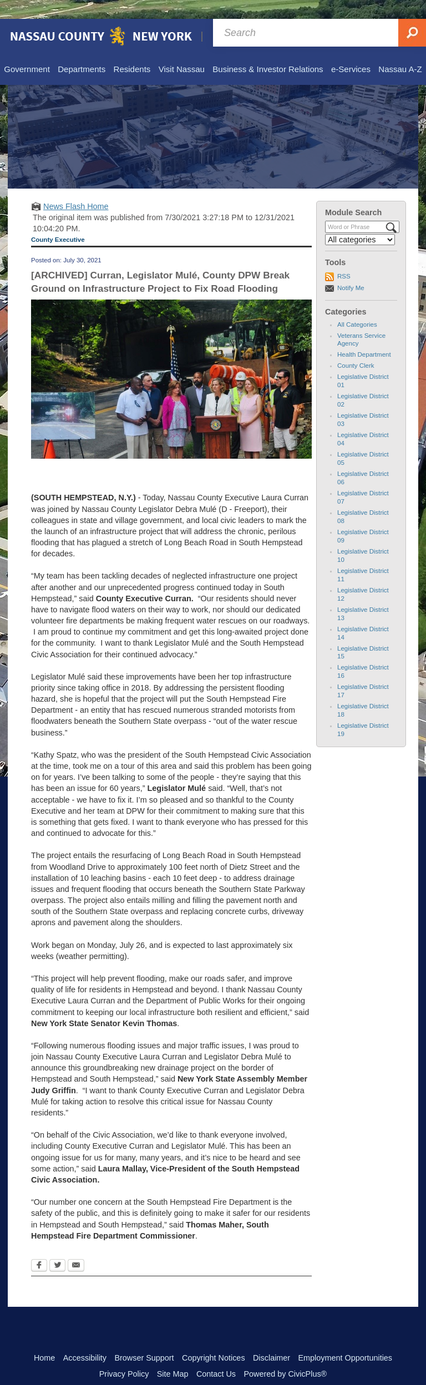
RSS (344, 257)
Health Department (364, 335)
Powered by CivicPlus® (285, 1355)
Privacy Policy (124, 1355)
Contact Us (216, 1355)
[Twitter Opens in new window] (57, 1247)
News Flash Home (76, 187)
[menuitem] (26, 51)
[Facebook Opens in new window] (39, 1247)
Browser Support (144, 1339)
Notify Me (350, 269)
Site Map (173, 1355)
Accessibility (84, 1339)
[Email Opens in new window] (76, 1247)
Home (44, 1339)
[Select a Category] (360, 220)
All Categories (357, 305)
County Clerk (355, 346)
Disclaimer (271, 1339)
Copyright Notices (213, 1339)
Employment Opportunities (345, 1339)
